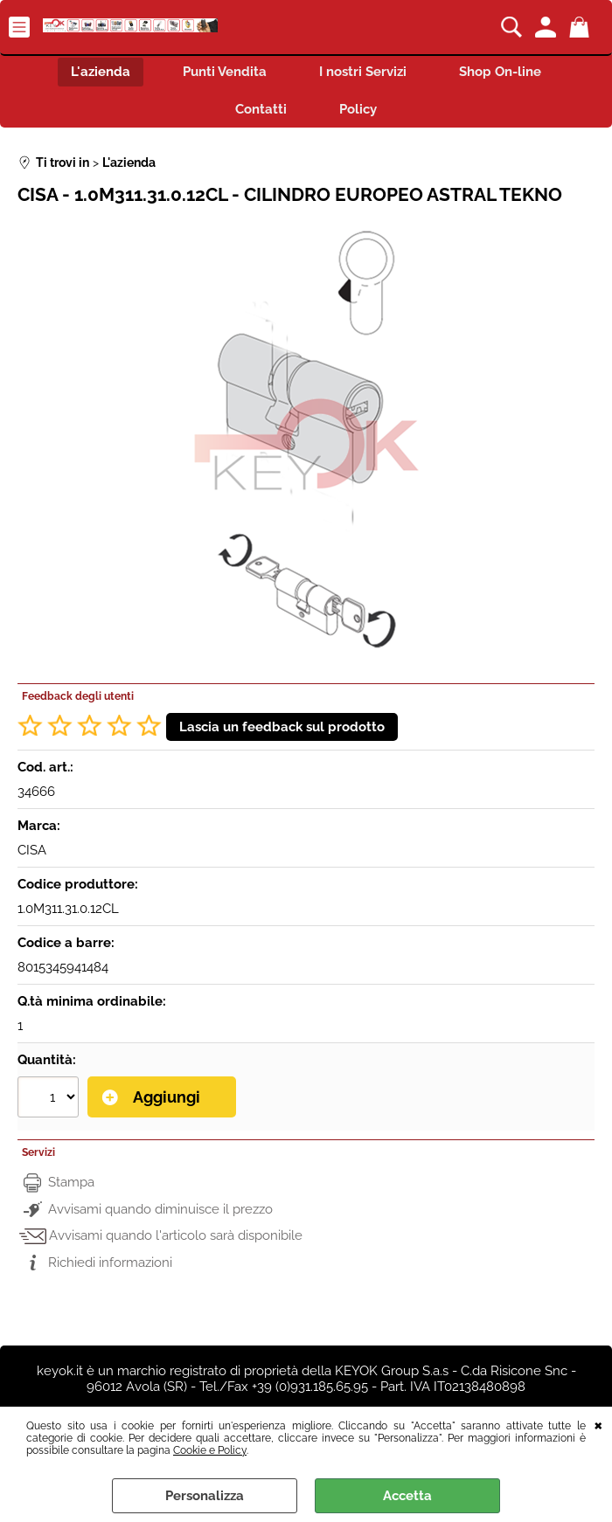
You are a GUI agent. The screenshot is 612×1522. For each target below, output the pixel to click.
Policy (358, 109)
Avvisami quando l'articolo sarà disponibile (176, 1235)
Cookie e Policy (210, 1450)
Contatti (261, 109)
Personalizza (204, 1496)
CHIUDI (598, 1424)
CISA (31, 850)
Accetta (407, 1496)
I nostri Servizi (363, 72)
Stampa (71, 1182)
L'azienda (100, 72)
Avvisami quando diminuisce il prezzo (160, 1209)
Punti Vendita (225, 72)
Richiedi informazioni (110, 1262)
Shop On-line (500, 72)
